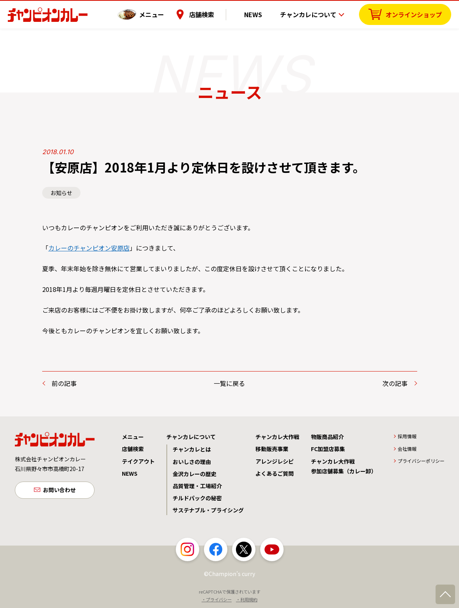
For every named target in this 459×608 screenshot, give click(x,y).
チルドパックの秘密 (197, 498)
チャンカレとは (192, 449)
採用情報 (407, 436)
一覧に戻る (229, 383)
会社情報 (407, 448)
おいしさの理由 (192, 462)
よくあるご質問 (274, 473)
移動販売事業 (271, 449)
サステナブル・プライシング (208, 510)
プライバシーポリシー (421, 460)
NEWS (259, 13)
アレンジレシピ (274, 461)
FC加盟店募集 (328, 449)
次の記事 (394, 383)
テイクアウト (138, 461)
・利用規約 (246, 599)
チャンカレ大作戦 (277, 437)
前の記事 (64, 383)
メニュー (164, 13)
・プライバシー (217, 599)
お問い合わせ (59, 490)
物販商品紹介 (327, 437)
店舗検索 (214, 13)
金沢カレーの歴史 (194, 474)
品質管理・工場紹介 (197, 486)
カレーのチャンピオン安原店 (89, 247)
